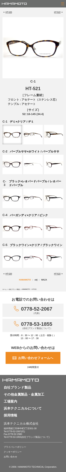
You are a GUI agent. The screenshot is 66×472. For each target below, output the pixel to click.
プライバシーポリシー (15, 447)
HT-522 (57, 12)
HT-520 (8, 12)
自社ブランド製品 (14, 289)
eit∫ (36, 280)
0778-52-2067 (36, 310)
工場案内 (10, 401)
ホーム (4, 289)
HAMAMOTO (25, 280)
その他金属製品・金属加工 (24, 394)
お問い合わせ (10, 456)
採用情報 (10, 415)
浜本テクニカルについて (23, 408)
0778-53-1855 (36, 325)
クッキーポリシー (13, 452)
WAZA (44, 280)
